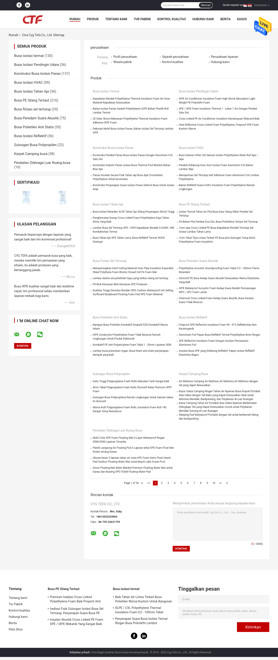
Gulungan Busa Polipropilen (35, 145)
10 (213, 483)
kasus (242, 19)
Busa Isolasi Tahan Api (31, 91)
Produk (93, 19)
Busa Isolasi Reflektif (30, 136)
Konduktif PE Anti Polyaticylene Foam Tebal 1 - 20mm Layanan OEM (132, 344)
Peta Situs (16, 629)
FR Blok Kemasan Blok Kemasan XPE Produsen (120, 284)
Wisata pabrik (122, 62)
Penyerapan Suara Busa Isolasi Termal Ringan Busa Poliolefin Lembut (141, 621)
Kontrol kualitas (171, 19)
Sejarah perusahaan (175, 56)
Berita (225, 19)
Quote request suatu (234, 5)
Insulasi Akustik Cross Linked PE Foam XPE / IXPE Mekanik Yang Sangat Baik (76, 622)
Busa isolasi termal (28, 56)
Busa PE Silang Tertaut (31, 100)
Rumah (75, 19)
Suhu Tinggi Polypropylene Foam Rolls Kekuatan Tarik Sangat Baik (131, 381)
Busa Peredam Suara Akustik (36, 118)
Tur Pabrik (142, 19)
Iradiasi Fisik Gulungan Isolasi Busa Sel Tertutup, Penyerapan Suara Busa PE (76, 611)
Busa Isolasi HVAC (28, 82)
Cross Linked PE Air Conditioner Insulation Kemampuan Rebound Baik (219, 118)
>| (227, 483)
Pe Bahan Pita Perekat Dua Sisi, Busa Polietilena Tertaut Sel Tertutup (218, 221)
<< (148, 483)
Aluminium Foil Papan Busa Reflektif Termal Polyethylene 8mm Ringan (219, 334)
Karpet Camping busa (30, 154)
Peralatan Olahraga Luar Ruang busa (42, 163)
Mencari (205, 5)
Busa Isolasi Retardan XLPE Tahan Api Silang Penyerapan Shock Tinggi (133, 211)
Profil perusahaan (125, 56)
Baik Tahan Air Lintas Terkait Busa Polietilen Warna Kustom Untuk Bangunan (143, 599)
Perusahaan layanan (224, 56)
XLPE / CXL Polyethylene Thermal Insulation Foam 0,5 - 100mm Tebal (139, 610)
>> (220, 483)
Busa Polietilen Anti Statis (34, 127)
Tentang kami (116, 19)
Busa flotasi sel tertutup (32, 109)
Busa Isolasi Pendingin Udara (36, 65)
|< (142, 483)
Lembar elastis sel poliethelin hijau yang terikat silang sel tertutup (130, 278)
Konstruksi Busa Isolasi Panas (37, 74)
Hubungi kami (203, 19)
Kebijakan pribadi (79, 652)
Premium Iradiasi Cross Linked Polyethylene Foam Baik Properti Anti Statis (75, 599)
